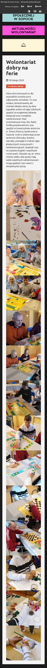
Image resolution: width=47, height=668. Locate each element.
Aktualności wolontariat (23, 30)
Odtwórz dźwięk (15, 86)
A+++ (38, 6)
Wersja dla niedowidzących (30, 2)
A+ (22, 6)
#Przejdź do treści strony (10, 2)
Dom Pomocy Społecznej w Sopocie (23, 15)
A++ (29, 6)
